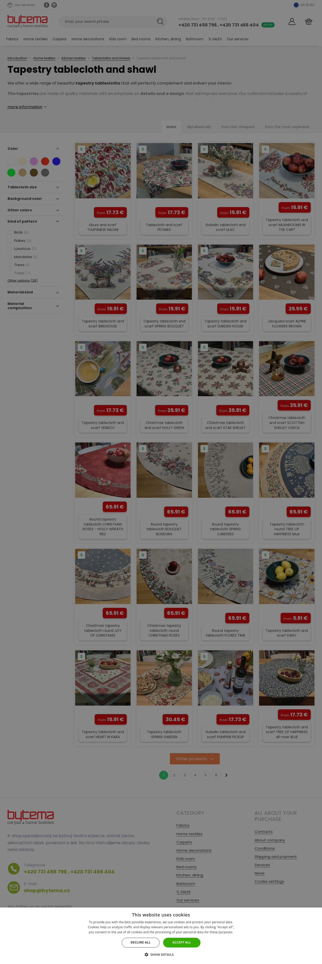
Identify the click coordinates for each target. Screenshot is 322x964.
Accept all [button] (181, 942)
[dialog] (161, 482)
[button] (161, 954)
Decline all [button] (141, 942)
